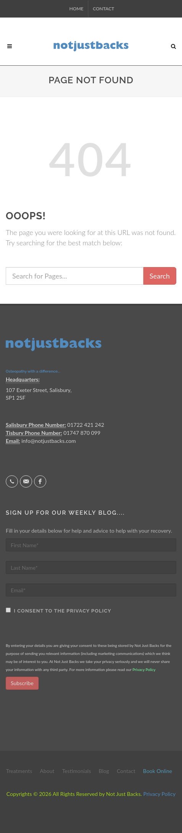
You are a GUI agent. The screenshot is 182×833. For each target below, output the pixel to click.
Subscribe (22, 683)
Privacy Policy (143, 669)
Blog (104, 771)
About (47, 771)
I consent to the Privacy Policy (61, 611)
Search (160, 276)
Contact (103, 8)
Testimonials (76, 771)
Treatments (19, 771)
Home (76, 8)
